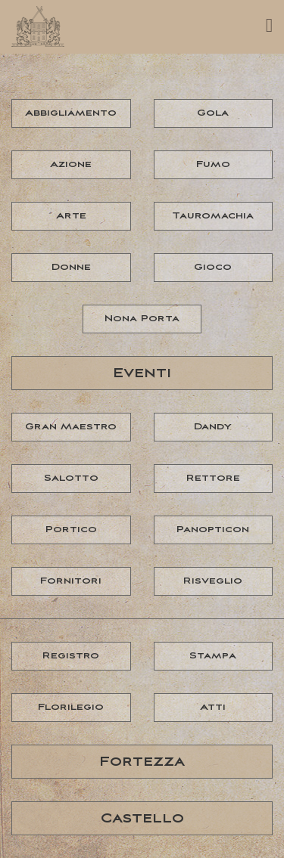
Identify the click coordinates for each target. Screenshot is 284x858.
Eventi (142, 373)
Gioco (213, 267)
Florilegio (71, 707)
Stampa (212, 655)
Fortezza (142, 762)
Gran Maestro (71, 426)
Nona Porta (142, 318)
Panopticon (212, 529)
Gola (213, 113)
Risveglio (212, 581)
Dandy (213, 426)
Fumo (213, 164)
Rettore (213, 478)
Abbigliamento (71, 113)
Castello (142, 818)
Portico (71, 529)
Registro (70, 655)
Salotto (71, 478)
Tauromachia (213, 215)
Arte (71, 215)
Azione (71, 164)
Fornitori (70, 581)
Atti (213, 707)
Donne (71, 267)
